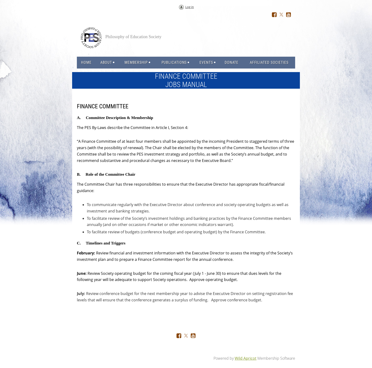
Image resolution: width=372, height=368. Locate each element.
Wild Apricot (245, 358)
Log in (189, 7)
